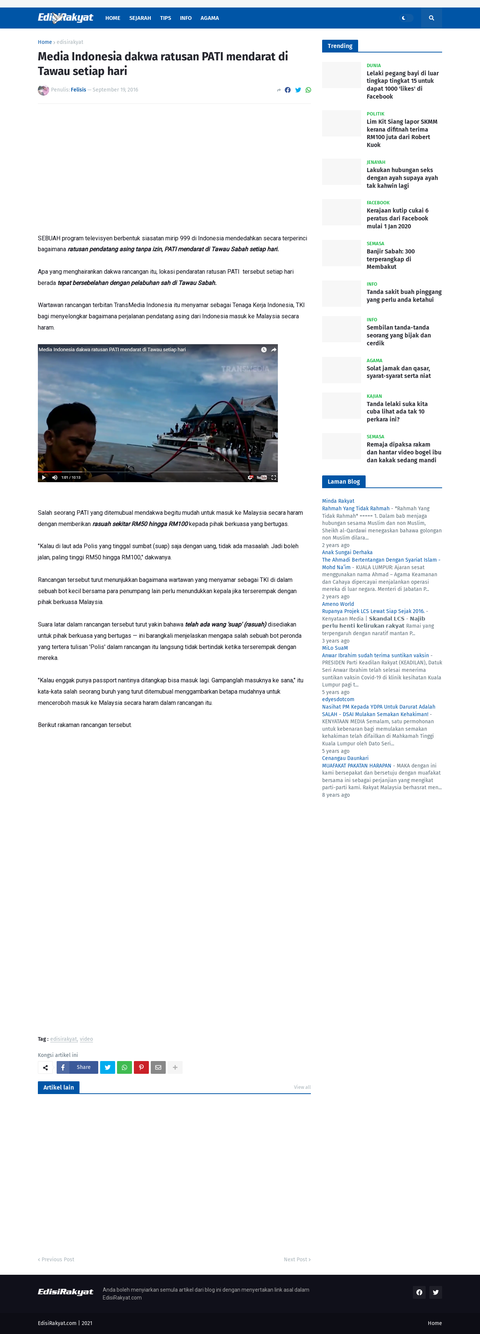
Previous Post (58, 1259)
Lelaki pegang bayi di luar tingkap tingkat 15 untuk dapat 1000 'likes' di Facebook (403, 85)
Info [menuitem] (186, 18)
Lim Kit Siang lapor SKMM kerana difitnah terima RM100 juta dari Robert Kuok (402, 133)
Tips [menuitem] (165, 18)
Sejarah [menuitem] (140, 18)
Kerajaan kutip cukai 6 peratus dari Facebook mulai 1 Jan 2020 (398, 218)
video (86, 1039)
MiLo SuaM (335, 648)
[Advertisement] (174, 165)
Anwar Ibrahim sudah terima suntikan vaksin (375, 655)
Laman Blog (344, 481)
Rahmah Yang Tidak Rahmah (356, 508)
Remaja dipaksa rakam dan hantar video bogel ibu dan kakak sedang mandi (404, 452)
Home (45, 42)
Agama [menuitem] (210, 18)
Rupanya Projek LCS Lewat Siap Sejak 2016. (373, 611)
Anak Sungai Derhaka (347, 552)
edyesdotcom (338, 699)
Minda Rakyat (338, 501)
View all (302, 1087)
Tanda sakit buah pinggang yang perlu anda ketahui (404, 295)
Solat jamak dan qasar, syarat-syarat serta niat (399, 372)
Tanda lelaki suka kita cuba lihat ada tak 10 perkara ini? (397, 411)
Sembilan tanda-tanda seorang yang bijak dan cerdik (399, 335)
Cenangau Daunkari (345, 758)
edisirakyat (70, 42)
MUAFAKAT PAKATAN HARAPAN (357, 766)
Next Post (295, 1259)
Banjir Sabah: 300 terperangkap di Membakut (391, 259)
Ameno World (338, 604)
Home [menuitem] (112, 18)
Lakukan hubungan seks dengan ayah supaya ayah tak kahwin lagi (402, 177)
